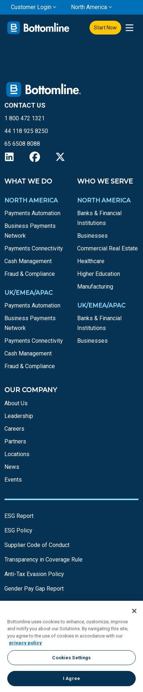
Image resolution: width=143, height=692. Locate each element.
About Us (16, 403)
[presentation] (129, 27)
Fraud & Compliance (29, 273)
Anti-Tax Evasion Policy (34, 574)
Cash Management (28, 261)
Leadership (18, 416)
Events (13, 479)
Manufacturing (95, 286)
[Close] (134, 611)
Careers (14, 428)
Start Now (105, 28)
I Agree (71, 678)
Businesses (92, 235)
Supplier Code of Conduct (36, 545)
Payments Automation (32, 213)
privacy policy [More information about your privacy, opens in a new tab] (25, 642)
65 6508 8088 (22, 143)
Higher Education (98, 273)
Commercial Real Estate (107, 248)
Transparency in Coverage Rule (43, 559)
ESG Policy (18, 530)
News (11, 466)
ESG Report (18, 515)
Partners (15, 441)
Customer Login (31, 7)
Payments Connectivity (33, 248)
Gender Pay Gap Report (34, 588)
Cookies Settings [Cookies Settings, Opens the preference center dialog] (71, 657)
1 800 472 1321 (24, 118)
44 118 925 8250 (26, 131)
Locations (16, 454)
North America (89, 7)
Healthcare (90, 261)
